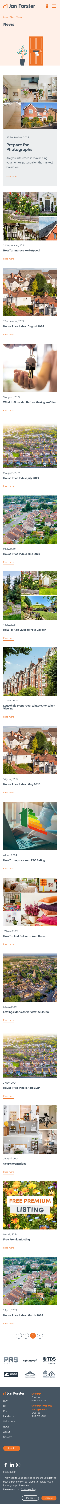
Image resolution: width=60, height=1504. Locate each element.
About (6, 1431)
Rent (5, 1411)
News (6, 1426)
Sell (5, 1406)
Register (12, 1448)
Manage (30, 1498)
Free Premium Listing (16, 1239)
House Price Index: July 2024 (21, 478)
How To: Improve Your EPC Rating (24, 860)
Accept (48, 1498)
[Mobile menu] (54, 6)
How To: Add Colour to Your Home (24, 936)
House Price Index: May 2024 (21, 784)
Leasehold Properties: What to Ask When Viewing (29, 707)
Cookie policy (28, 1489)
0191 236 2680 (39, 1416)
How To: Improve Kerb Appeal (21, 250)
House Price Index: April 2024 (22, 1088)
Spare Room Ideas (14, 1163)
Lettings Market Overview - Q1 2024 (26, 1012)
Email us (36, 1397)
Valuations (9, 1421)
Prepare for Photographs (19, 147)
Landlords (9, 1416)
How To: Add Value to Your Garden (24, 630)
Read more (11, 176)
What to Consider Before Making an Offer (29, 402)
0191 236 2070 (39, 1400)
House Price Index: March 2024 (23, 1315)
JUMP (13, 1472)
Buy (5, 1400)
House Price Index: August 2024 (23, 326)
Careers (7, 1437)
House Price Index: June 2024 (21, 554)
